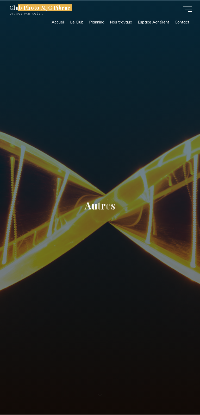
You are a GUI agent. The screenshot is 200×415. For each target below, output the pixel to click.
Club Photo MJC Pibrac (39, 7)
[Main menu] (187, 9)
